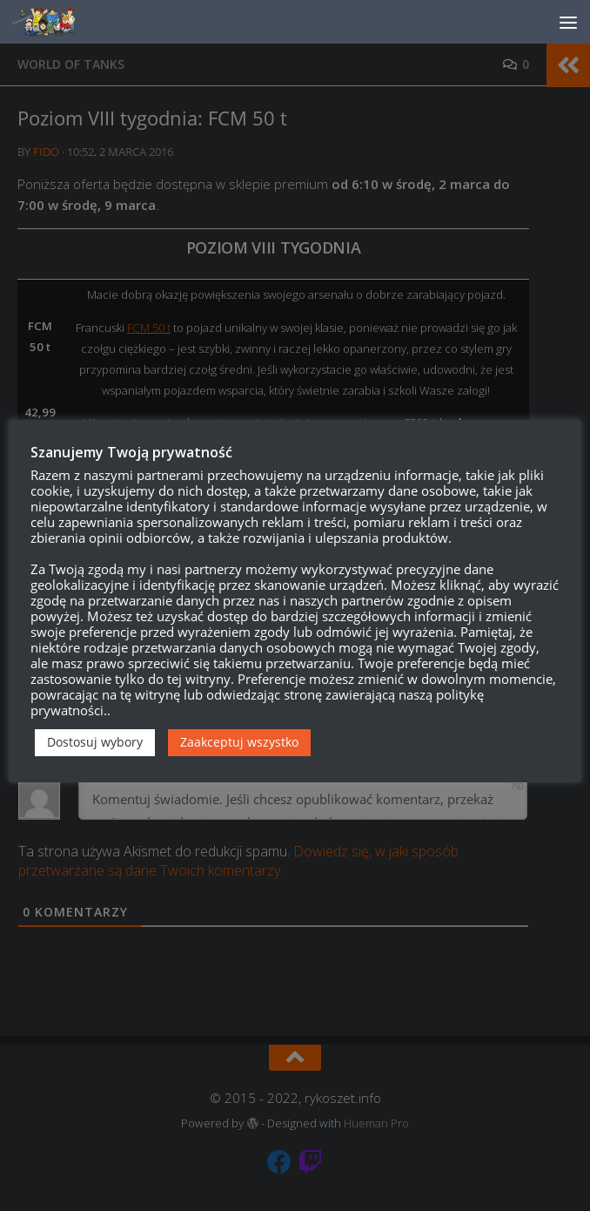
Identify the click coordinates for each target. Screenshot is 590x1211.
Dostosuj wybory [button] (95, 742)
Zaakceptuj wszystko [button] (239, 742)
